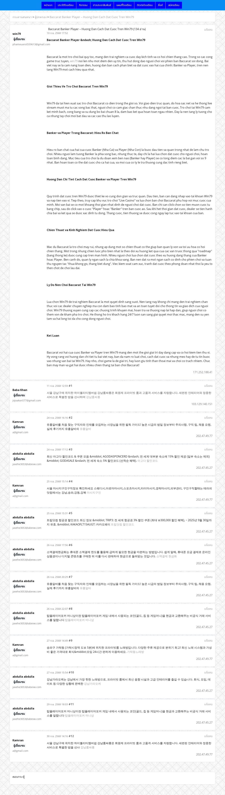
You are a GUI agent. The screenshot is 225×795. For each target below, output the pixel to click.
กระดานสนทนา (22, 17)
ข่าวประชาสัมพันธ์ (102, 5)
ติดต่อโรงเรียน (145, 5)
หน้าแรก (48, 5)
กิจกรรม (83, 5)
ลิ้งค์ (160, 5)
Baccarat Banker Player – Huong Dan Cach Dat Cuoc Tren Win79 (92, 17)
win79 (74, 61)
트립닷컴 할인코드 (122, 524)
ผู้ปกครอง (41, 17)
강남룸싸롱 (93, 397)
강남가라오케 (92, 684)
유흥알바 (85, 429)
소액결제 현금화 (166, 556)
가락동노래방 (135, 652)
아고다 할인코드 (147, 461)
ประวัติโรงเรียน (65, 5)
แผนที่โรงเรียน (124, 5)
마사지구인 (94, 492)
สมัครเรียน (173, 5)
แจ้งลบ (208, 29)
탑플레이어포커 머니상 (79, 620)
